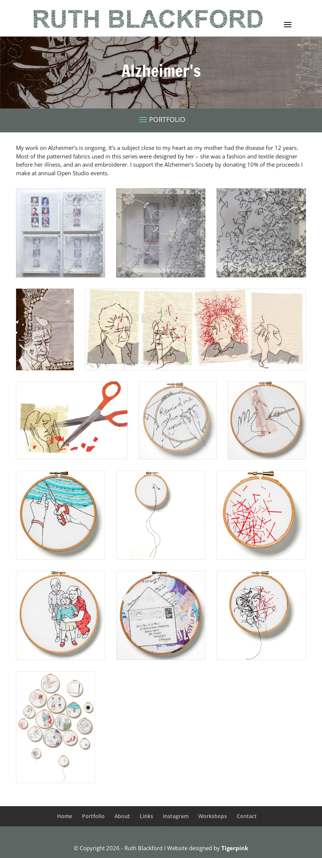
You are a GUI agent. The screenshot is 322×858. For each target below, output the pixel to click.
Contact (247, 816)
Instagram (176, 816)
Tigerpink (234, 848)
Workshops (212, 816)
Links (146, 816)
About (122, 816)
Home (64, 816)
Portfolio (93, 816)
